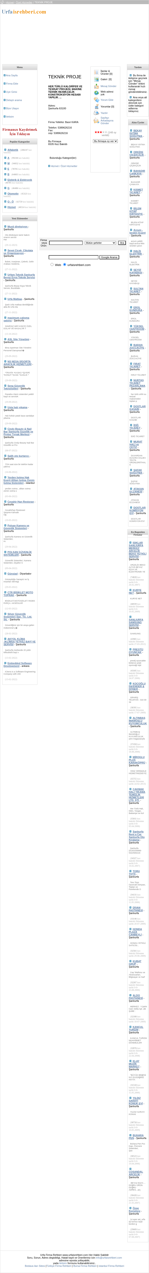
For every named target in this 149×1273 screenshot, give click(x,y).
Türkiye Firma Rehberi (58, 1266)
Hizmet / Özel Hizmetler (64, 166)
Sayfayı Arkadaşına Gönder (107, 120)
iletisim (10, 116)
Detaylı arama (14, 100)
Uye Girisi (11, 91)
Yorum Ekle (107, 100)
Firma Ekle (12, 83)
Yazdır (104, 113)
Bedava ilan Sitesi (35, 1266)
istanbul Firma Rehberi (111, 1266)
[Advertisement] (85, 32)
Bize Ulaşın (12, 108)
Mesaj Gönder (108, 86)
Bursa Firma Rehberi (85, 1266)
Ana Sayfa (12, 75)
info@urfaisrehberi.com (109, 1257)
